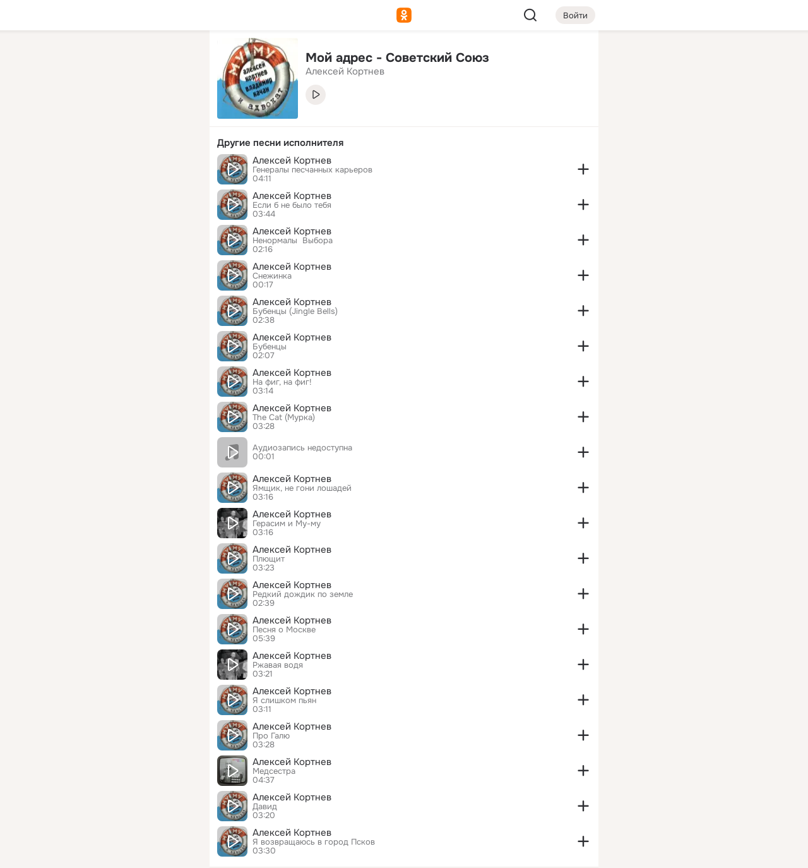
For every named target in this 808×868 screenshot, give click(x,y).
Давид (264, 806)
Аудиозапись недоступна (302, 447)
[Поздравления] (116, 172)
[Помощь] (60, 227)
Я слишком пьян (284, 700)
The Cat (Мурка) (283, 417)
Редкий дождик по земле (302, 594)
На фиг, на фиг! (282, 382)
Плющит (268, 559)
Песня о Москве (284, 629)
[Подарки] (60, 172)
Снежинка (272, 276)
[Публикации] (60, 116)
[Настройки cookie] (116, 851)
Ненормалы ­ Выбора (292, 240)
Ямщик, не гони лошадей (302, 488)
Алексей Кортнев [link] (345, 71)
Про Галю (271, 736)
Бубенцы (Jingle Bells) (295, 311)
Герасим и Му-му (286, 523)
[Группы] (171, 60)
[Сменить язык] (116, 797)
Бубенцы (269, 346)
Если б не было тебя (291, 205)
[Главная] (60, 60)
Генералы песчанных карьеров (312, 170)
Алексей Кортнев (291, 160)
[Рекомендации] (116, 227)
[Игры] (171, 172)
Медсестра (273, 771)
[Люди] (116, 116)
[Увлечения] (116, 60)
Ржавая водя (277, 665)
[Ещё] (116, 770)
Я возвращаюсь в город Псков (313, 842)
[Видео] (171, 116)
